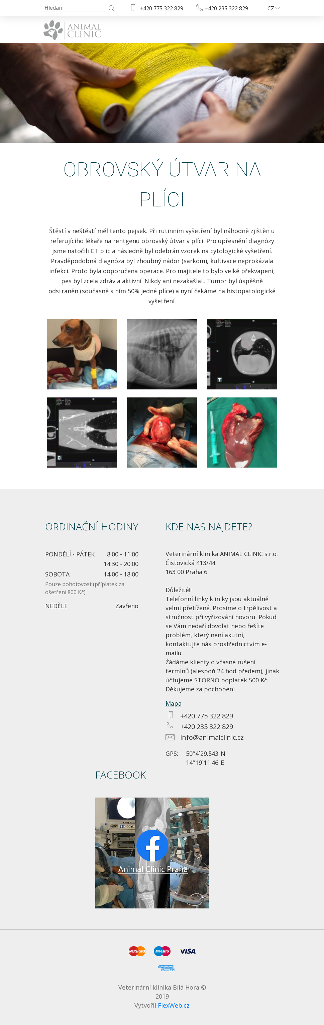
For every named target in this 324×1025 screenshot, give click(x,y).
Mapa (174, 703)
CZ (273, 8)
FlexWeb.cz (174, 1005)
